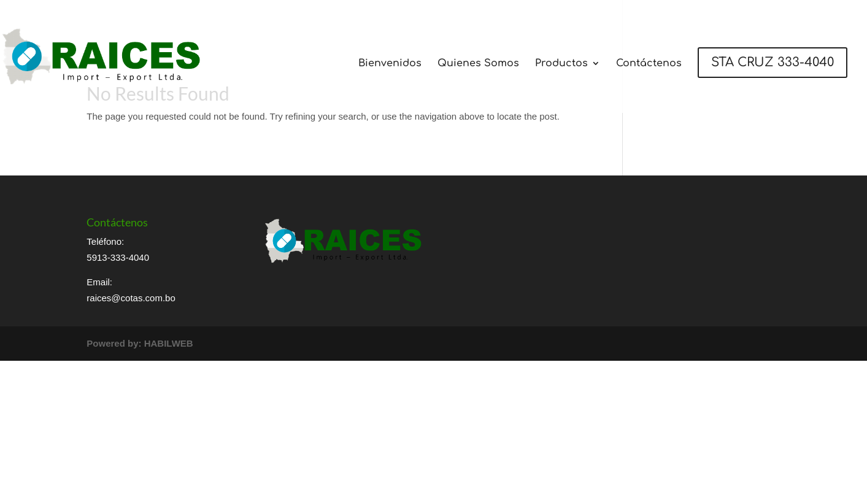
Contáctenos (649, 64)
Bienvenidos (390, 64)
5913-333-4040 (118, 257)
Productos (561, 64)
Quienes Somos (478, 64)
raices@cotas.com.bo (131, 298)
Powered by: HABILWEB (140, 343)
